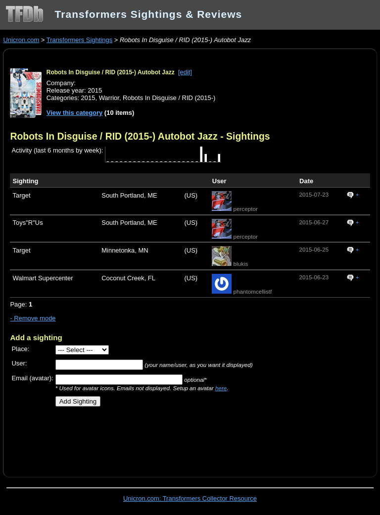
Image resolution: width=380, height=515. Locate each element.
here (221, 388)
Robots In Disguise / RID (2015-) (169, 98)
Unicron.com (21, 40)
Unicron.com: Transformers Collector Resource (190, 498)
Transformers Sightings (79, 40)
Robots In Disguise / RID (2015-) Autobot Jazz (111, 72)
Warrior (109, 98)
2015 (88, 98)
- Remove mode (32, 318)
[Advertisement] (125, 438)
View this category (75, 112)
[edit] (185, 72)
